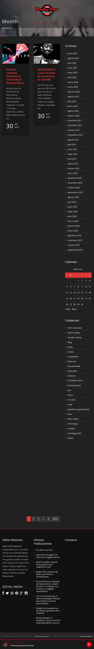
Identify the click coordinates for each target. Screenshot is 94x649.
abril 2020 (72, 216)
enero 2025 (73, 87)
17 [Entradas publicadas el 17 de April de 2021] (86, 292)
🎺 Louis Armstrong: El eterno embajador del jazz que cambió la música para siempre (48, 600)
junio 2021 (72, 149)
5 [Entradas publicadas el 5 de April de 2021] (67, 286)
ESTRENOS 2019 (75, 380)
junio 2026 (72, 53)
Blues (70, 347)
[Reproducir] (89, 644)
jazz (69, 390)
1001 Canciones (75, 328)
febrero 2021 (74, 168)
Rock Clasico (73, 419)
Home (37, 23)
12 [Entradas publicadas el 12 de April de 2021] (67, 292)
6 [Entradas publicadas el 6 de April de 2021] (70, 286)
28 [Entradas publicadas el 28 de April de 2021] (74, 304)
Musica (55, 23)
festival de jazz (74, 385)
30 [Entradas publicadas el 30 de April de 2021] (82, 304)
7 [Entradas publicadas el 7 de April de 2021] (74, 286)
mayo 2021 (72, 154)
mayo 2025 (72, 72)
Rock (70, 414)
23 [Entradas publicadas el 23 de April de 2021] (82, 298)
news (70, 404)
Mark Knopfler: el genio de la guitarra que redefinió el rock (47, 564)
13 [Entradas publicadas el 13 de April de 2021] (71, 292)
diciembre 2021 (74, 120)
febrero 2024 (74, 91)
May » (74, 309)
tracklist (71, 428)
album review (74, 332)
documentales (74, 366)
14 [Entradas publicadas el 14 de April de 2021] (74, 292)
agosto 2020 (73, 197)
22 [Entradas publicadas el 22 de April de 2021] (78, 298)
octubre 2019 (74, 245)
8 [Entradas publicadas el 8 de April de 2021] (78, 286)
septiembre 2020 (75, 192)
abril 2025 (72, 77)
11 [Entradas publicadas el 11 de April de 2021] (90, 286)
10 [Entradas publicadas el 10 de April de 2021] (86, 286)
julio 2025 (72, 63)
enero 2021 (73, 173)
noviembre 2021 (75, 125)
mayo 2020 (72, 211)
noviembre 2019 (75, 240)
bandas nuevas (74, 337)
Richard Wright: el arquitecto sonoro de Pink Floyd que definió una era (48, 620)
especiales (72, 371)
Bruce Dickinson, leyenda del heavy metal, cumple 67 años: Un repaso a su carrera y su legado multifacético (47, 586)
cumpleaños (73, 356)
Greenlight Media (85, 636)
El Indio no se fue (44, 550)
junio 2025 (72, 67)
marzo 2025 (73, 82)
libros (70, 395)
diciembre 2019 (74, 235)
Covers (71, 351)
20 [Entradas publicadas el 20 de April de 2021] (71, 298)
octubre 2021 (74, 130)
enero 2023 (73, 106)
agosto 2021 (73, 139)
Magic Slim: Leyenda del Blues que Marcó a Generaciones (47, 574)
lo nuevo (72, 399)
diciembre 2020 (74, 178)
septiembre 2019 (75, 250)
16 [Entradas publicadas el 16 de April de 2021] (82, 292)
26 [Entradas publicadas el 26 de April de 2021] (67, 304)
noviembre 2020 (75, 182)
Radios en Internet (42, 636)
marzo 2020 (73, 221)
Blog (70, 342)
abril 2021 (72, 158)
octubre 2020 (74, 187)
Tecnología (73, 423)
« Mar (67, 309)
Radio (45, 23)
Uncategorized (74, 433)
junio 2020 (72, 206)
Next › (55, 518)
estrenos (72, 375)
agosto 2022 (73, 111)
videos (70, 438)
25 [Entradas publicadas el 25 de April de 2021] (90, 298)
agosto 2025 (73, 58)
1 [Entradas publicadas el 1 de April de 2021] (78, 280)
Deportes (72, 361)
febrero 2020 (74, 226)
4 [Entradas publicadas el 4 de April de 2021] (89, 280)
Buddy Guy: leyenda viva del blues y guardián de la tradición (47, 610)
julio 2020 (72, 202)
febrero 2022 (74, 115)
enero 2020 (73, 230)
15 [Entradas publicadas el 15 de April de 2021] (78, 292)
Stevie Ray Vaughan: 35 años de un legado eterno (48, 556)
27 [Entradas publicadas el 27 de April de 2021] (71, 304)
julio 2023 (72, 101)
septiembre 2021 (75, 135)
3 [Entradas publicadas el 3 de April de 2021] (85, 280)
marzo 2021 (73, 163)
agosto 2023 (73, 96)
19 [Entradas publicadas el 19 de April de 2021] (67, 298)
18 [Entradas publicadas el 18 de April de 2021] (90, 292)
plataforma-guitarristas (78, 409)
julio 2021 (72, 144)
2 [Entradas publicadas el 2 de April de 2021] (82, 280)
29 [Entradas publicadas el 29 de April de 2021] (78, 304)
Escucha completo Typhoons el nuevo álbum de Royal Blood (15, 76)
